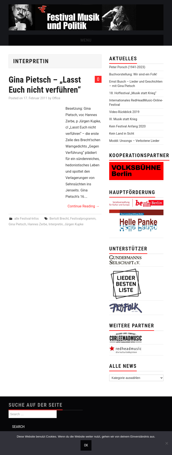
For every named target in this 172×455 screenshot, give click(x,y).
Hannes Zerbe (37, 224)
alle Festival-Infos (26, 219)
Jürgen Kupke (74, 224)
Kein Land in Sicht (121, 133)
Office (56, 98)
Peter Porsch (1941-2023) (127, 67)
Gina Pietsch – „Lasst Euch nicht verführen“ (45, 85)
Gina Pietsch (17, 224)
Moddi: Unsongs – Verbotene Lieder (134, 141)
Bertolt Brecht (59, 219)
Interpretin (56, 224)
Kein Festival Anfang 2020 (127, 126)
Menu (86, 40)
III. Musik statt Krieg (123, 119)
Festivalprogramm (83, 219)
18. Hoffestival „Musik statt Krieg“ (132, 93)
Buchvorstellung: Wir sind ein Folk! (133, 74)
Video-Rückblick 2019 (124, 112)
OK (86, 445)
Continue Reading (83, 206)
